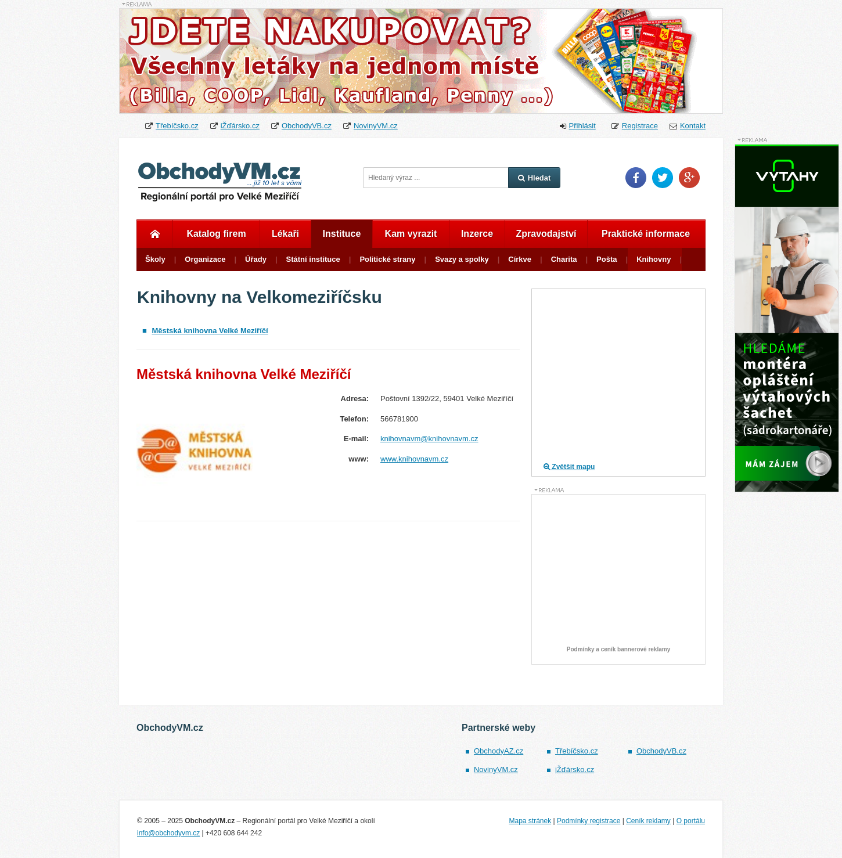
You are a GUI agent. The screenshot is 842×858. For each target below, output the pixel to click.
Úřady (256, 259)
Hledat (534, 178)
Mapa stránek (530, 821)
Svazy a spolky (462, 259)
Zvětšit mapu (569, 466)
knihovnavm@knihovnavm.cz (429, 438)
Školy (155, 259)
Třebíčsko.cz (177, 125)
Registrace (640, 125)
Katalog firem (216, 234)
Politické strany (387, 259)
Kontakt (693, 125)
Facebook (635, 177)
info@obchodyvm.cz (168, 833)
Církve (519, 259)
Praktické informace (646, 234)
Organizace (205, 259)
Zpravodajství (546, 234)
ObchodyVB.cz (307, 125)
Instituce (342, 234)
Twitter (662, 177)
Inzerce (477, 234)
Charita (564, 259)
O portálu (691, 821)
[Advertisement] (619, 567)
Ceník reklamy (648, 821)
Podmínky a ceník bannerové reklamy (618, 649)
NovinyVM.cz (376, 125)
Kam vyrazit (411, 234)
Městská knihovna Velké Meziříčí (210, 330)
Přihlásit (582, 125)
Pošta (606, 259)
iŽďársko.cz (240, 125)
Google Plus (689, 177)
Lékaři (285, 234)
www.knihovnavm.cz (414, 459)
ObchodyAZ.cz (498, 751)
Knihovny (653, 259)
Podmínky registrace (588, 821)
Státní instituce (313, 259)
